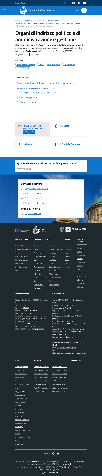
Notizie (67, 245)
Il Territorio (81, 255)
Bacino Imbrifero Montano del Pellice (65, 370)
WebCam (55, 380)
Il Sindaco (64, 125)
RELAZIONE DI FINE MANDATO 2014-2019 (33, 127)
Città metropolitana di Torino (44, 370)
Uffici (17, 253)
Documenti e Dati (21, 256)
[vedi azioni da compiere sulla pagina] (33, 54)
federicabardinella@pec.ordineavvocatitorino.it (69, 353)
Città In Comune (62, 464)
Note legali (19, 426)
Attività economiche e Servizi (81, 276)
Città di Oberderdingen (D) (43, 377)
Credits (17, 433)
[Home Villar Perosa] (38, 10)
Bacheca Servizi (21, 416)
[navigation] (4, 10)
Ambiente (37, 253)
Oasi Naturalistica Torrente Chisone (65, 384)
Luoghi (79, 251)
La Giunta (28, 144)
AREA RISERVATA (50, 472)
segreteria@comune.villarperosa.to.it (33, 318)
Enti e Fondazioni (21, 260)
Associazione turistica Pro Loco (63, 373)
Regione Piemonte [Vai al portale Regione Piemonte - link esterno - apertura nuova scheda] (21, 3)
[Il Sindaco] (56, 125)
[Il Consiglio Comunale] (56, 144)
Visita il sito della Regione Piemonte (47, 366)
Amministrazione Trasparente (33, 20)
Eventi (79, 248)
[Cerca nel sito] (84, 10)
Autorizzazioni (39, 267)
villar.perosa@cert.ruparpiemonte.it (33, 316)
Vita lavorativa (54, 284)
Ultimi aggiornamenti (23, 437)
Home (17, 20)
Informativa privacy (22, 423)
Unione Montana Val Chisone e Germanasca (68, 366)
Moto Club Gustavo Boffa (61, 391)
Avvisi (67, 267)
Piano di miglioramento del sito (22, 384)
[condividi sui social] (21, 54)
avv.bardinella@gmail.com (67, 347)
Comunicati (69, 263)
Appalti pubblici (39, 263)
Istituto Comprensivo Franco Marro (64, 388)
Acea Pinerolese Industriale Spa (45, 384)
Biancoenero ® (69, 467)
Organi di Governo (22, 245)
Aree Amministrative (23, 249)
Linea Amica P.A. (40, 391)
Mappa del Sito (20, 444)
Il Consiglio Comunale (70, 144)
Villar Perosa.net (40, 380)
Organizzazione (53, 20)
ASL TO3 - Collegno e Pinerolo (45, 388)
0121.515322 (24, 308)
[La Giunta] (20, 144)
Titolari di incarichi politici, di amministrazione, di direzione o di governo (45, 23)
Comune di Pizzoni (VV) (42, 373)
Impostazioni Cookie (22, 430)
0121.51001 (22, 305)
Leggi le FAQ (20, 391)
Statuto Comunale (22, 419)
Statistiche (19, 440)
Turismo (51, 281)
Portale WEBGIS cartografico (62, 377)
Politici (17, 270)
